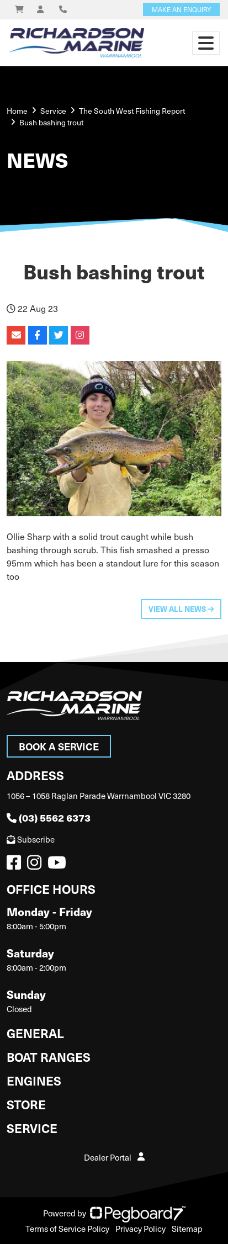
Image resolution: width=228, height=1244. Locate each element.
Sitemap (187, 1228)
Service (32, 1127)
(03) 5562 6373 (49, 817)
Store (26, 1104)
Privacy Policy (140, 1228)
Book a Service (59, 746)
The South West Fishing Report (132, 111)
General (35, 1032)
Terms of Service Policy (67, 1228)
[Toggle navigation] (206, 43)
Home (17, 111)
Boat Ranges (49, 1056)
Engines (34, 1080)
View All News (181, 609)
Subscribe (31, 839)
